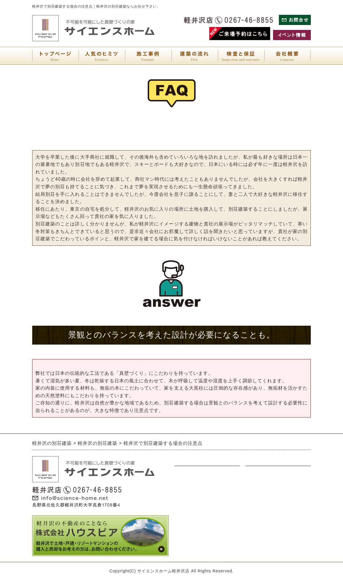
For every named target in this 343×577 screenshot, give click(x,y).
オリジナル (186, 508)
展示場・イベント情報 (268, 474)
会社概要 (254, 519)
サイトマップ (259, 508)
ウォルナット (188, 485)
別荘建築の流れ (190, 519)
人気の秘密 (186, 530)
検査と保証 (257, 530)
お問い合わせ (259, 485)
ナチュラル (186, 474)
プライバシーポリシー (268, 496)
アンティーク (188, 496)
